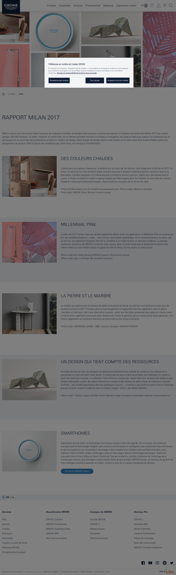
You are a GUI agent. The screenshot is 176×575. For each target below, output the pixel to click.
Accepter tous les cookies (118, 80)
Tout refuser (95, 80)
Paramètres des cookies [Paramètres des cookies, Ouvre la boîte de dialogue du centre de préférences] (59, 80)
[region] (89, 73)
